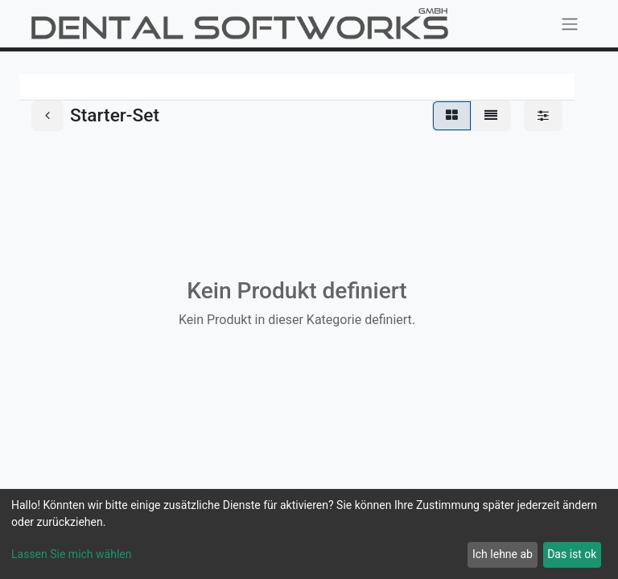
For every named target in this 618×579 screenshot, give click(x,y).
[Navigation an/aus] (570, 23)
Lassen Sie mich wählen (71, 554)
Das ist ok (571, 554)
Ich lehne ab (502, 554)
